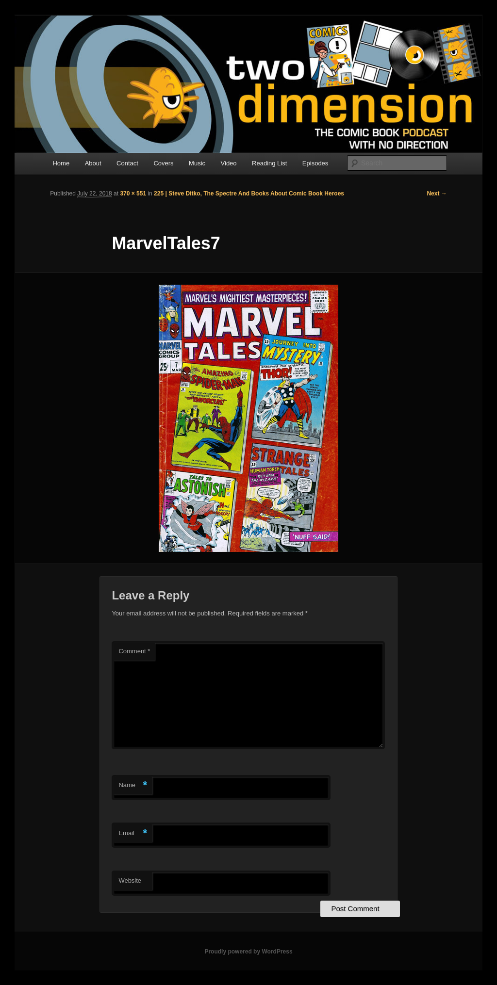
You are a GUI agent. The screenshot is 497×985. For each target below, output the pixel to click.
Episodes (315, 163)
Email (132, 833)
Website (129, 880)
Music (197, 163)
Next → (437, 193)
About (93, 163)
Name (132, 785)
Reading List (269, 163)
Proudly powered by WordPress (248, 951)
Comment (134, 651)
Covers (163, 163)
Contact (127, 163)
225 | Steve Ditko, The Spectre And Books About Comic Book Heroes (249, 193)
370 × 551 (133, 193)
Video (229, 163)
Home (60, 163)
